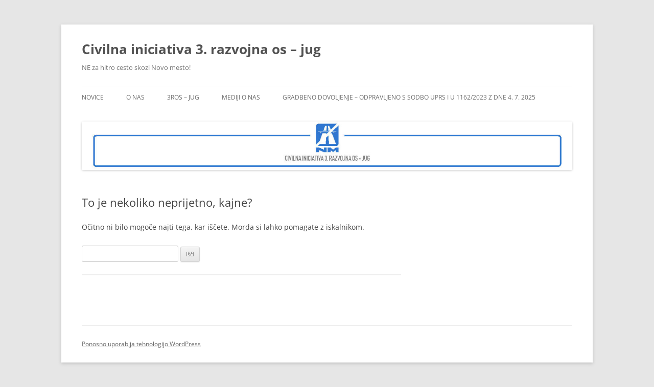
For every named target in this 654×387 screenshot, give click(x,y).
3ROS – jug (183, 97)
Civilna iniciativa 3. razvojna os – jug (201, 49)
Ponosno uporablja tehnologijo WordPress (141, 344)
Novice (93, 97)
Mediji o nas (241, 97)
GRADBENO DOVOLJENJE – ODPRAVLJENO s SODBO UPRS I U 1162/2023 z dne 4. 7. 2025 (409, 97)
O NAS (135, 97)
